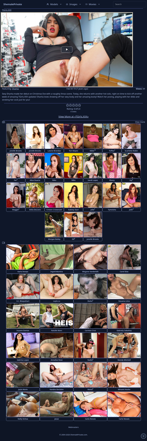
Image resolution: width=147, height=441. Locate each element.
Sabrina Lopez (23, 360)
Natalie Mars (56, 330)
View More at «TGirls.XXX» (73, 116)
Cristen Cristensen (54, 209)
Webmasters (73, 427)
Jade (131, 209)
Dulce (90, 300)
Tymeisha (112, 209)
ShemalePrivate (12, 4)
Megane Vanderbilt (90, 271)
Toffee (112, 150)
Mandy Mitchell (124, 360)
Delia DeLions (35, 209)
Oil (73, 239)
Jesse (56, 419)
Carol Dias (124, 271)
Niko (54, 180)
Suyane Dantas (22, 330)
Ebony (112, 180)
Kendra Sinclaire (57, 389)
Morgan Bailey (54, 239)
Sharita (15, 88)
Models (54, 4)
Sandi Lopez (93, 180)
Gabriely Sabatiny (124, 330)
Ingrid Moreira (56, 271)
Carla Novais (90, 419)
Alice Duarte (35, 180)
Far (16, 180)
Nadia (90, 359)
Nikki (93, 150)
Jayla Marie (23, 389)
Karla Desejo (23, 271)
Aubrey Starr (73, 209)
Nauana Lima (124, 301)
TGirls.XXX (6, 10)
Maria (90, 389)
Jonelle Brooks (16, 151)
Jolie (92, 209)
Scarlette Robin (131, 151)
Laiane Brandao (54, 151)
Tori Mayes (73, 151)
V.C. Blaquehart (22, 301)
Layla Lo (56, 301)
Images (73, 4)
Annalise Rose (57, 360)
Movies (92, 4)
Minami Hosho (124, 389)
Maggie (15, 209)
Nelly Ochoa (23, 419)
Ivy (131, 180)
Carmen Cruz (90, 330)
